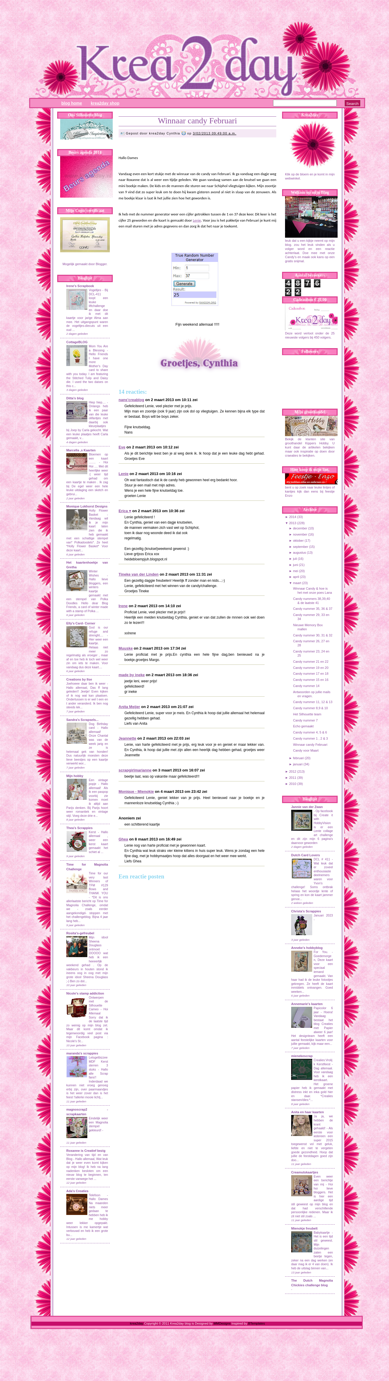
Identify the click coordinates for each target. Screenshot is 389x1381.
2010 (292, 784)
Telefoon (94, 1195)
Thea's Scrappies (79, 828)
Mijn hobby (74, 776)
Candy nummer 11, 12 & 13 (312, 702)
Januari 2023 (323, 915)
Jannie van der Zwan (307, 807)
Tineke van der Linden (139, 574)
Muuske (126, 648)
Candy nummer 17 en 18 (310, 673)
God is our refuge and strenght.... (98, 631)
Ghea (123, 839)
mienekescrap (301, 1056)
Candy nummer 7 (305, 720)
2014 (292, 517)
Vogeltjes (95, 290)
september (300, 546)
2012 (292, 771)
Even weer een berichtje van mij (323, 1180)
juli (295, 558)
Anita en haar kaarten (307, 1112)
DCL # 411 (323, 859)
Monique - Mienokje (136, 791)
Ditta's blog (75, 398)
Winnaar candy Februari (197, 120)
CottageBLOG (77, 342)
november (300, 534)
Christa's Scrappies (306, 911)
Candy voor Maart (305, 750)
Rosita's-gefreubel (80, 933)
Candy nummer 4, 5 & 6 (310, 732)
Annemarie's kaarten (307, 1004)
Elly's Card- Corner (80, 623)
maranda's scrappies (82, 1053)
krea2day (136, 1323)
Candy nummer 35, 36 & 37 (312, 608)
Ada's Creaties (77, 1191)
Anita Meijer (129, 707)
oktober (298, 540)
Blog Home (71, 103)
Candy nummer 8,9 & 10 (310, 708)
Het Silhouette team (307, 714)
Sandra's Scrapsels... (82, 719)
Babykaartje (323, 1232)
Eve (122, 447)
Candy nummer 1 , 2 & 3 (310, 738)
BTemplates (256, 1323)
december (300, 528)
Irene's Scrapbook (80, 286)
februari (298, 758)
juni (295, 565)
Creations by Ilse (79, 679)
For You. (323, 952)
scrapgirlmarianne (135, 770)
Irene (123, 606)
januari (298, 764)
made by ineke (132, 675)
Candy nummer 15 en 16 (310, 679)
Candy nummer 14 (306, 686)
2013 (292, 523)
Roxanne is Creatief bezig (85, 1150)
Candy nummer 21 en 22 (310, 661)
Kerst (92, 832)
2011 (292, 777)
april (296, 577)
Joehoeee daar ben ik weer (85, 683)
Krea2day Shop (105, 103)
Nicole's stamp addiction (85, 993)
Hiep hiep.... (97, 402)
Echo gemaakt (303, 726)
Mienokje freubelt (304, 1228)
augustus (299, 552)
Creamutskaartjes (304, 1172)
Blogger (101, 264)
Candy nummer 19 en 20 (310, 667)
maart (297, 583)
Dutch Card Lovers (305, 855)
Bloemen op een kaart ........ (98, 458)
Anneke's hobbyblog (307, 948)
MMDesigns (221, 1323)
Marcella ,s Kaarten (80, 450)
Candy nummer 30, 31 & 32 (312, 635)
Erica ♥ (125, 511)
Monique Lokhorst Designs (86, 506)
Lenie (197, 220)
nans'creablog (131, 400)
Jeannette (127, 738)
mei (295, 571)
